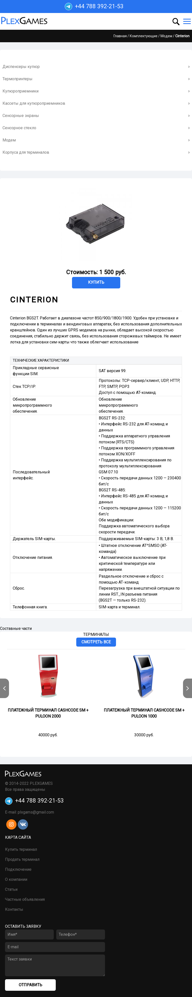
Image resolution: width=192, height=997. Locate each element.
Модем (166, 36)
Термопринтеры (17, 78)
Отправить (30, 985)
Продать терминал (22, 859)
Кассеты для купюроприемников (33, 103)
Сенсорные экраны (20, 115)
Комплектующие (144, 36)
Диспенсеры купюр (21, 66)
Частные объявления (25, 899)
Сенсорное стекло (19, 127)
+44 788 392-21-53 (94, 6)
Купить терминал (21, 849)
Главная (120, 36)
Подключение (18, 869)
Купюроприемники (20, 91)
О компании (16, 879)
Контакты (14, 909)
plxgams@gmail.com (36, 812)
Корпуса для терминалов (25, 152)
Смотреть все (96, 642)
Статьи (11, 889)
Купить (96, 282)
